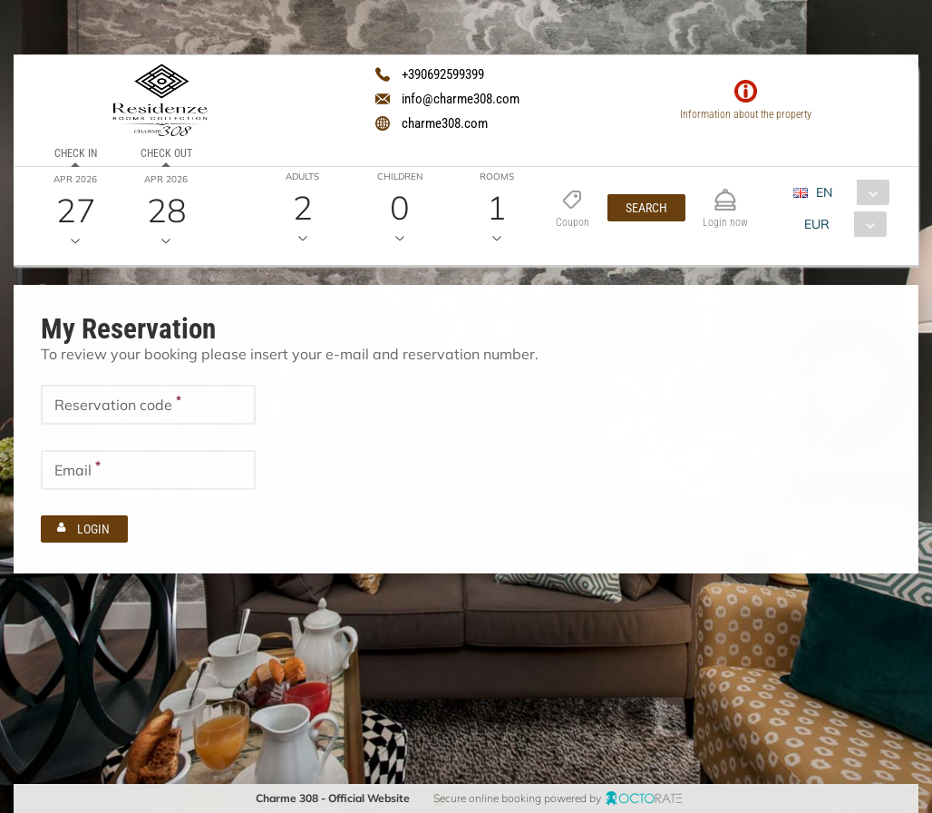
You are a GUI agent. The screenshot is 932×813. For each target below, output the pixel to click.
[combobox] (847, 192)
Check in (74, 153)
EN (823, 192)
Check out (165, 153)
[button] (645, 207)
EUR (816, 224)
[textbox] (148, 404)
